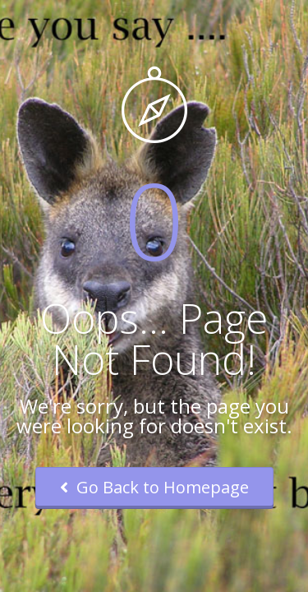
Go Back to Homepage (154, 487)
